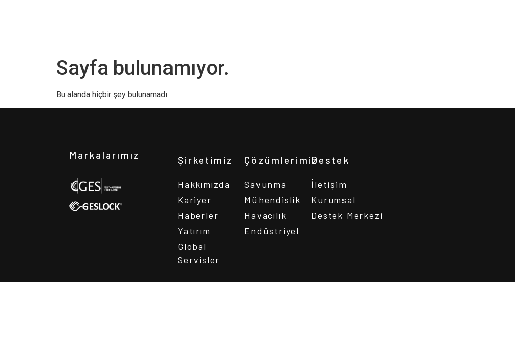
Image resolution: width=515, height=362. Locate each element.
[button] (484, 15)
